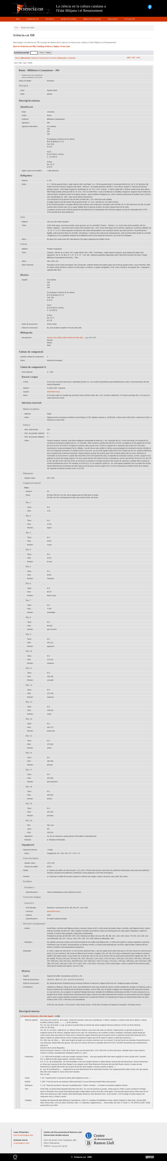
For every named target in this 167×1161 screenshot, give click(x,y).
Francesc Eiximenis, (37, 1016)
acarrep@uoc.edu (21, 1143)
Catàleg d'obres (44, 46)
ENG (138, 58)
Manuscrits (25, 58)
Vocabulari (71, 58)
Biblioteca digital (92, 20)
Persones (52, 58)
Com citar (65, 46)
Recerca (50, 20)
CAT (128, 58)
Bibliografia (62, 58)
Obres (17, 58)
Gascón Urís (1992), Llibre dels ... (66, 338)
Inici (18, 19)
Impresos (34, 58)
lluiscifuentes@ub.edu (24, 1135)
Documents (44, 58)
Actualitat (130, 20)
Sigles (56, 46)
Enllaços (113, 19)
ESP (133, 58)
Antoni (53, 392)
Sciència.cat (33, 20)
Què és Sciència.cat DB (24, 46)
